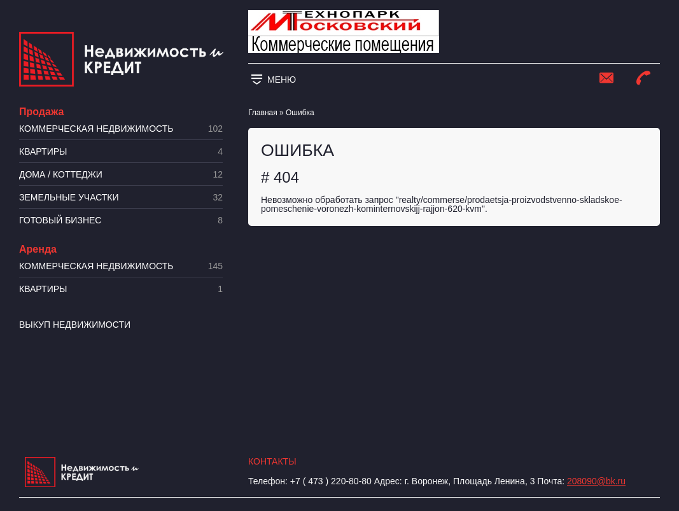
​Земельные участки (121, 197)
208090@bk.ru (596, 481)
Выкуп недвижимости (74, 324)
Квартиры (121, 151)
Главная (262, 112)
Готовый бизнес (121, 220)
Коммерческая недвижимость (121, 128)
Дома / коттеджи (121, 174)
